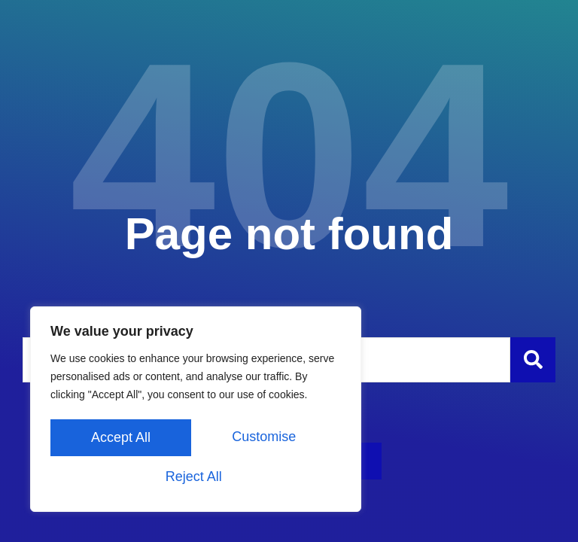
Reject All (267, 438)
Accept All (195, 476)
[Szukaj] (532, 359)
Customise (122, 438)
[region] (195, 412)
